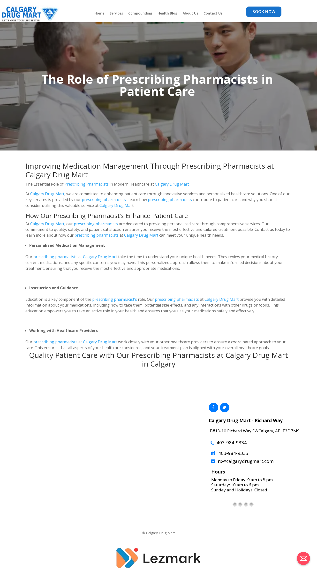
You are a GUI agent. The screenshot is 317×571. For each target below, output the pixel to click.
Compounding (140, 13)
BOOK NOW (263, 11)
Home (99, 13)
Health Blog (167, 13)
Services (116, 13)
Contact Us (213, 13)
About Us (190, 13)
